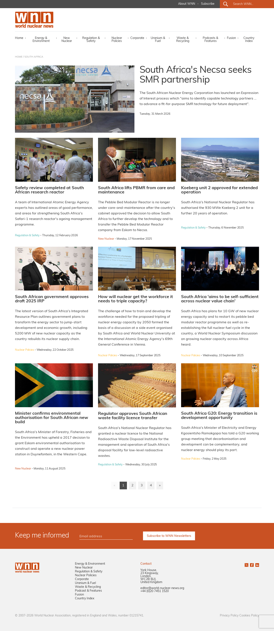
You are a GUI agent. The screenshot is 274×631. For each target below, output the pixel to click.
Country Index (248, 40)
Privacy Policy (229, 615)
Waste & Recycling (182, 40)
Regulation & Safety (91, 40)
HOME (18, 57)
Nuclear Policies (117, 40)
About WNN (186, 4)
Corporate (137, 38)
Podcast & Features (88, 590)
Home (19, 38)
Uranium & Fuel (158, 40)
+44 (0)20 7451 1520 (154, 591)
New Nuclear (66, 40)
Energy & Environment (41, 40)
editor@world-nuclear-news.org (162, 588)
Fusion (231, 38)
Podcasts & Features (210, 40)
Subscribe (207, 4)
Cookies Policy (249, 615)
